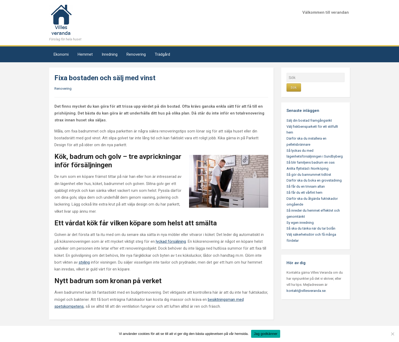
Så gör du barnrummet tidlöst (309, 175)
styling (84, 262)
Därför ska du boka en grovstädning (314, 180)
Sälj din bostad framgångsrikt (309, 120)
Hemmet (85, 54)
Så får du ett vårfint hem (304, 192)
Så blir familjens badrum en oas (311, 162)
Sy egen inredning (300, 223)
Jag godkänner (265, 334)
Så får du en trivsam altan (306, 186)
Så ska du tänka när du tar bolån (311, 228)
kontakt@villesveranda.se (306, 291)
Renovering (136, 54)
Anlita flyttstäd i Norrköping (307, 168)
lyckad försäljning (171, 241)
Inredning (110, 54)
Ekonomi (61, 54)
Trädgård (162, 54)
